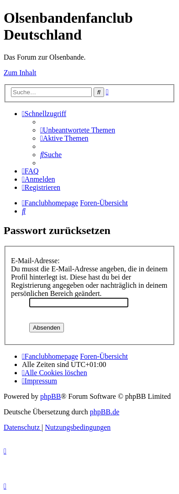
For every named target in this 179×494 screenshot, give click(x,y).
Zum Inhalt (20, 72)
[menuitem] (77, 130)
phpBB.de (104, 412)
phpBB (50, 396)
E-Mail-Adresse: (35, 261)
